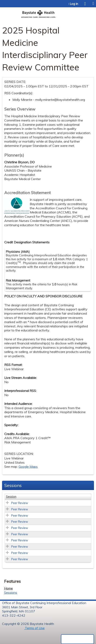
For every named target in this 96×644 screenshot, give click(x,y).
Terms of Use (34, 628)
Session (11, 497)
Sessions (10, 592)
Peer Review (19, 503)
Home (8, 588)
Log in (74, 3)
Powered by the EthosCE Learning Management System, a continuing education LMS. (77, 639)
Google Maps (28, 466)
